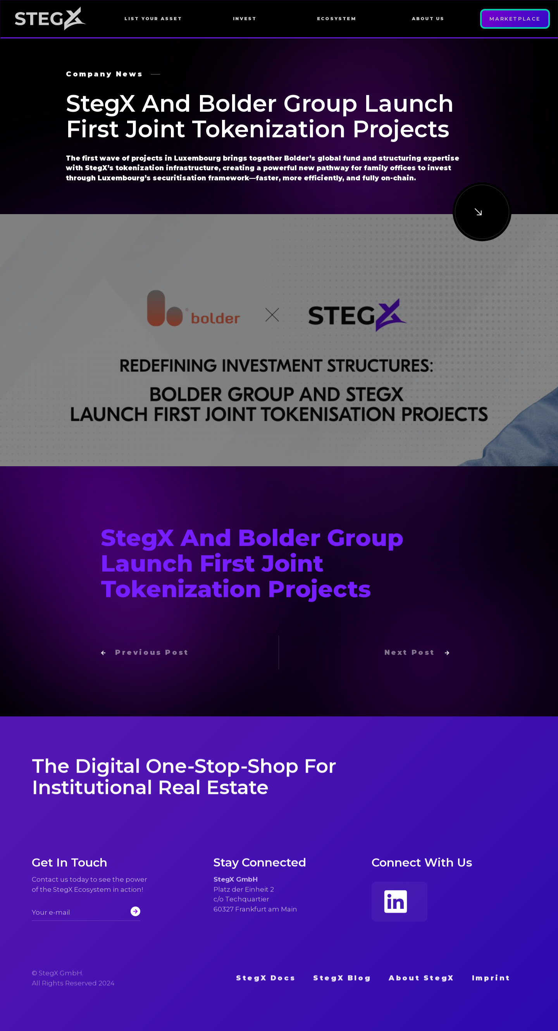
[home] (54, 19)
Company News (104, 74)
